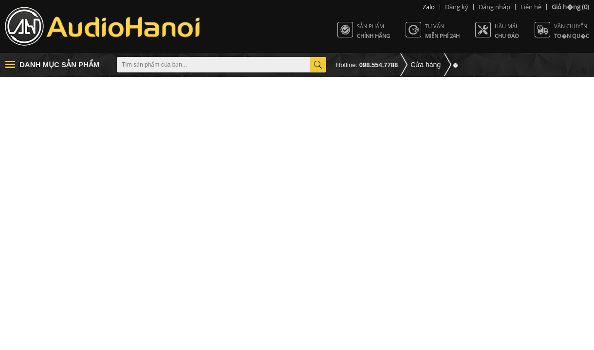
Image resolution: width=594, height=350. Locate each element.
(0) (570, 6)
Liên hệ (530, 6)
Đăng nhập (494, 6)
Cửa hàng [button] (425, 65)
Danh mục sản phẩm (59, 64)
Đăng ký (456, 6)
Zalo (429, 6)
